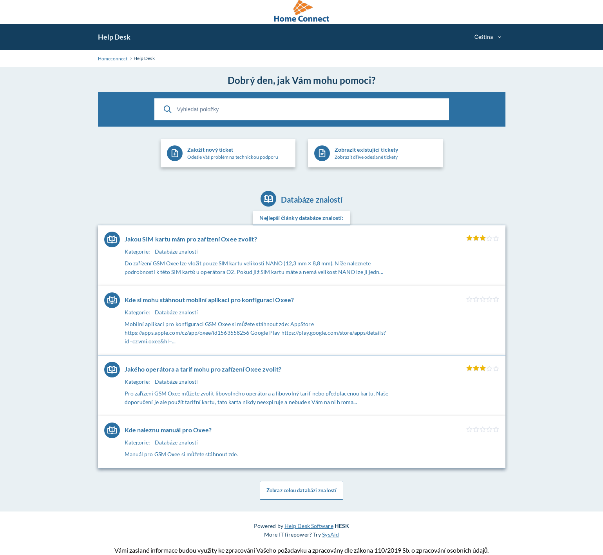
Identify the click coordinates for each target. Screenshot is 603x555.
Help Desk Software (308, 525)
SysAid (330, 534)
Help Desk (114, 37)
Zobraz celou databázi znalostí (301, 490)
